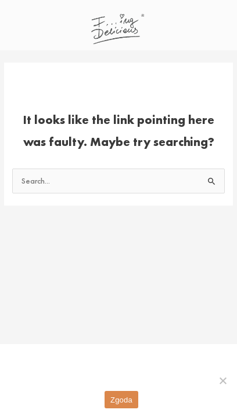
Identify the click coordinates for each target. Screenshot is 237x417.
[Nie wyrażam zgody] (222, 380)
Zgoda (121, 400)
